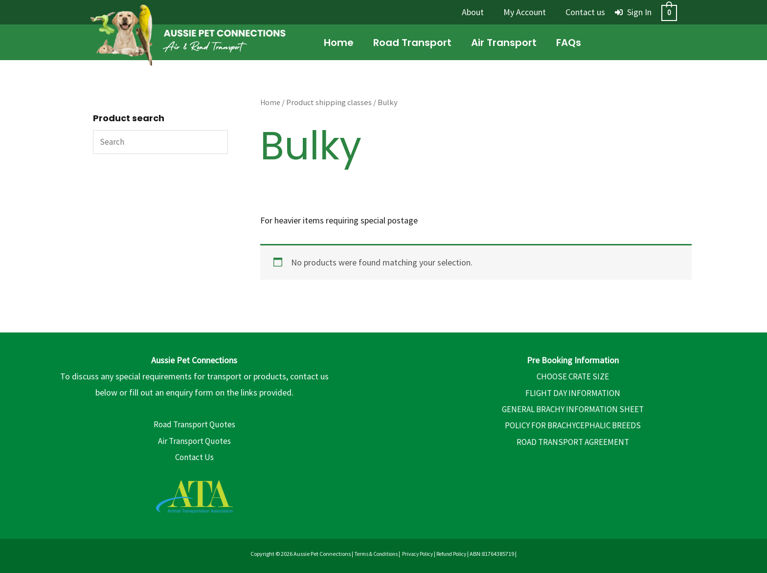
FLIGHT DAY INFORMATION (573, 392)
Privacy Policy (418, 553)
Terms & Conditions (373, 553)
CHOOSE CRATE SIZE (572, 376)
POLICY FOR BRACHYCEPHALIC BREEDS (573, 425)
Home (270, 102)
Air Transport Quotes (194, 440)
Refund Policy (455, 553)
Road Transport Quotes (194, 424)
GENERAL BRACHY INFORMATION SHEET (572, 409)
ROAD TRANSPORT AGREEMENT (573, 441)
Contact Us (194, 457)
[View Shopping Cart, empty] (669, 12)
